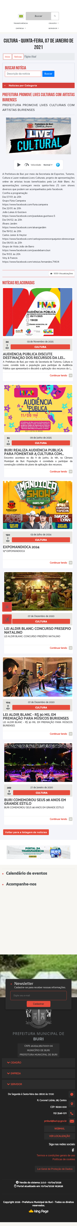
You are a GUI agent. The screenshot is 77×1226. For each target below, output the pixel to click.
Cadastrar (38, 1003)
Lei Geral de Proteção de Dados (55, 1168)
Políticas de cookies (64, 1159)
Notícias (18, 56)
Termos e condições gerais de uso (56, 1155)
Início (7, 56)
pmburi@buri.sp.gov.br (55, 1121)
